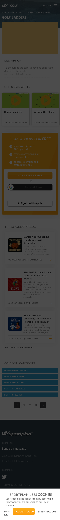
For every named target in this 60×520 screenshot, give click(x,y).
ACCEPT (25, 511)
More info (7, 513)
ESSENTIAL (47, 511)
